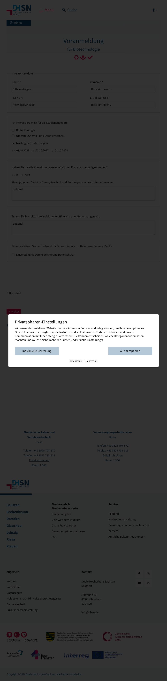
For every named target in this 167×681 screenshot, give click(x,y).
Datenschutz (76, 361)
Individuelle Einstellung (36, 351)
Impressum (91, 361)
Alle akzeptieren (130, 351)
